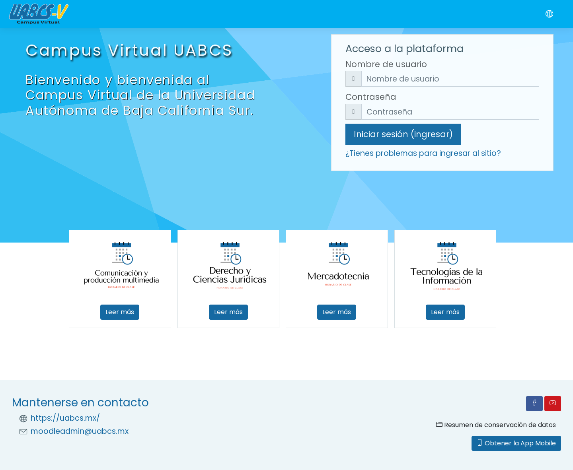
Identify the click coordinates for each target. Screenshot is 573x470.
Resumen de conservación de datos (496, 424)
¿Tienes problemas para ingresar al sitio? (423, 153)
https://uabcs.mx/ (65, 418)
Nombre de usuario (386, 64)
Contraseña (370, 97)
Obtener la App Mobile (516, 443)
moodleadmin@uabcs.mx (80, 431)
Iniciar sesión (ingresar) (403, 134)
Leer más (119, 312)
